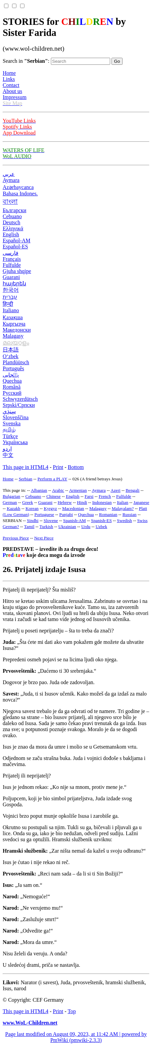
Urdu (85, 526)
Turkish (46, 526)
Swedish (124, 520)
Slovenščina (15, 417)
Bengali (132, 490)
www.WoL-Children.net (30, 1023)
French (105, 496)
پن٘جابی (11, 375)
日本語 (11, 349)
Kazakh (13, 508)
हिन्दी (8, 304)
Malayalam (122, 508)
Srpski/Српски (19, 405)
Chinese (53, 496)
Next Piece (44, 537)
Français (12, 259)
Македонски (17, 330)
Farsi (89, 496)
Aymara (11, 180)
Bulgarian (11, 496)
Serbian (25, 478)
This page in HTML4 (25, 467)
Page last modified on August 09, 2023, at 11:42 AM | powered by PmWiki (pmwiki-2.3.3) (76, 1037)
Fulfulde (12, 265)
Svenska (11, 423)
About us (12, 91)
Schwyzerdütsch (20, 399)
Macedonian (73, 508)
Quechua (12, 381)
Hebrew (65, 502)
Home (9, 73)
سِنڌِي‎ (9, 411)
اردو (7, 448)
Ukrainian (67, 526)
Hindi (82, 502)
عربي (9, 174)
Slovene (51, 520)
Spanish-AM (74, 520)
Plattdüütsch (16, 362)
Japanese (141, 502)
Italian (122, 502)
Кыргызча (14, 324)
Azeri (115, 490)
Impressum (14, 97)
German (10, 502)
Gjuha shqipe (17, 271)
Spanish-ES (101, 520)
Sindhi (33, 520)
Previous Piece (16, 537)
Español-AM (16, 240)
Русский (12, 393)
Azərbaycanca (18, 187)
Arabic (58, 490)
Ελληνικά (13, 228)
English (11, 234)
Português (13, 368)
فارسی (10, 253)
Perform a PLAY (52, 478)
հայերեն (14, 283)
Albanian (39, 490)
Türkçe (10, 436)
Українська (15, 442)
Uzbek (101, 526)
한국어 (11, 290)
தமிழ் (9, 429)
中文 (8, 455)
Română (11, 387)
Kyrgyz (50, 508)
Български (14, 210)
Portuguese (44, 514)
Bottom (76, 467)
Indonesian (101, 502)
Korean (32, 508)
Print (58, 467)
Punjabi (66, 514)
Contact (11, 85)
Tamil (29, 526)
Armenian (78, 490)
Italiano (11, 310)
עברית (10, 297)
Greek (27, 502)
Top (72, 1011)
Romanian (108, 514)
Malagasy (13, 336)
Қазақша (13, 317)
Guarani (11, 277)
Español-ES (15, 246)
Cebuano (12, 216)
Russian (130, 514)
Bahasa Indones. (20, 193)
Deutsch (11, 222)
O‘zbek (10, 356)
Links (9, 79)
